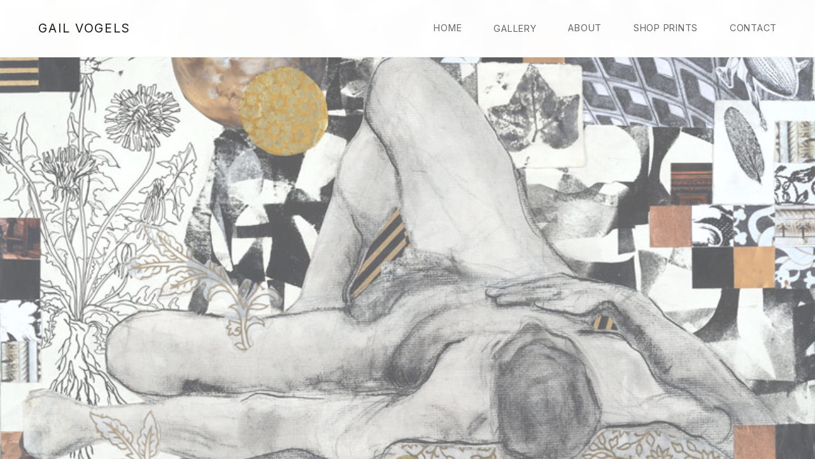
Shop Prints (666, 27)
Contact (753, 27)
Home (448, 27)
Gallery (514, 28)
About (585, 27)
